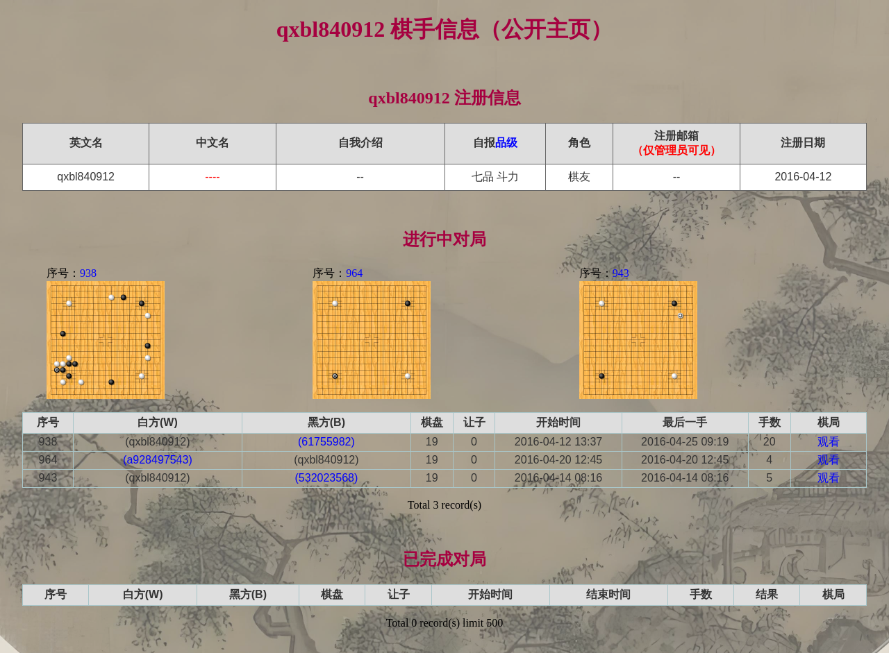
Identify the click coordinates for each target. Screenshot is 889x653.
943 (621, 273)
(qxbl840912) (157, 442)
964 (354, 273)
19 (432, 442)
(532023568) (326, 478)
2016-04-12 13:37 (558, 442)
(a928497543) (157, 460)
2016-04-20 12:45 (558, 460)
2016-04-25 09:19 (685, 442)
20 (769, 442)
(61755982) (326, 442)
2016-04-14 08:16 (558, 478)
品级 (506, 143)
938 (88, 273)
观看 (828, 442)
